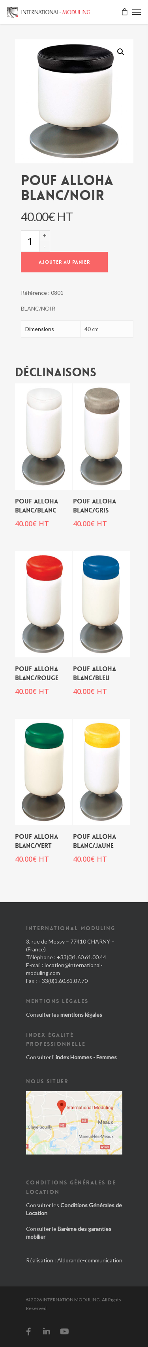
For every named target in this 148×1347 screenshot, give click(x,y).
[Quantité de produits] (30, 241)
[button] (121, 52)
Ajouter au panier (64, 262)
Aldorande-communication (89, 1260)
